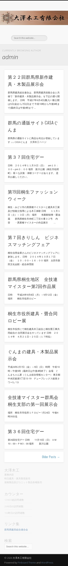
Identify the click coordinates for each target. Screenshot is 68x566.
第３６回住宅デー (26, 431)
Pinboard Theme (27, 562)
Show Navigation (55, 32)
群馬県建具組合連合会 (16, 529)
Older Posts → (51, 457)
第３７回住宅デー (26, 156)
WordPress (47, 562)
